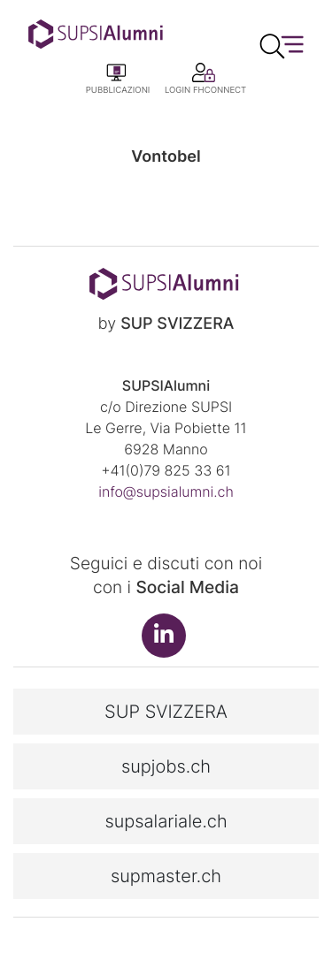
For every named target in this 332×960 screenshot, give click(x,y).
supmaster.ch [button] (166, 876)
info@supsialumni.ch (166, 491)
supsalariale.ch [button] (165, 821)
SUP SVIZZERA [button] (166, 711)
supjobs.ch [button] (166, 766)
